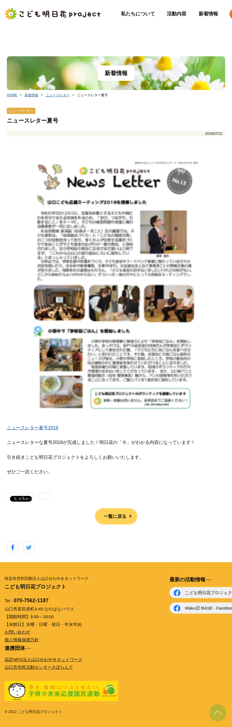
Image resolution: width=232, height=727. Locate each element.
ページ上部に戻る (217, 712)
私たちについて (138, 14)
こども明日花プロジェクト (53, 14)
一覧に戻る (115, 516)
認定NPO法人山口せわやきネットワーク (43, 659)
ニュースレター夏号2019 (32, 427)
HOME (12, 95)
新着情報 (208, 14)
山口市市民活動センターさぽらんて (39, 667)
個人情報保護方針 (22, 639)
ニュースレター (58, 95)
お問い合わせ (17, 632)
